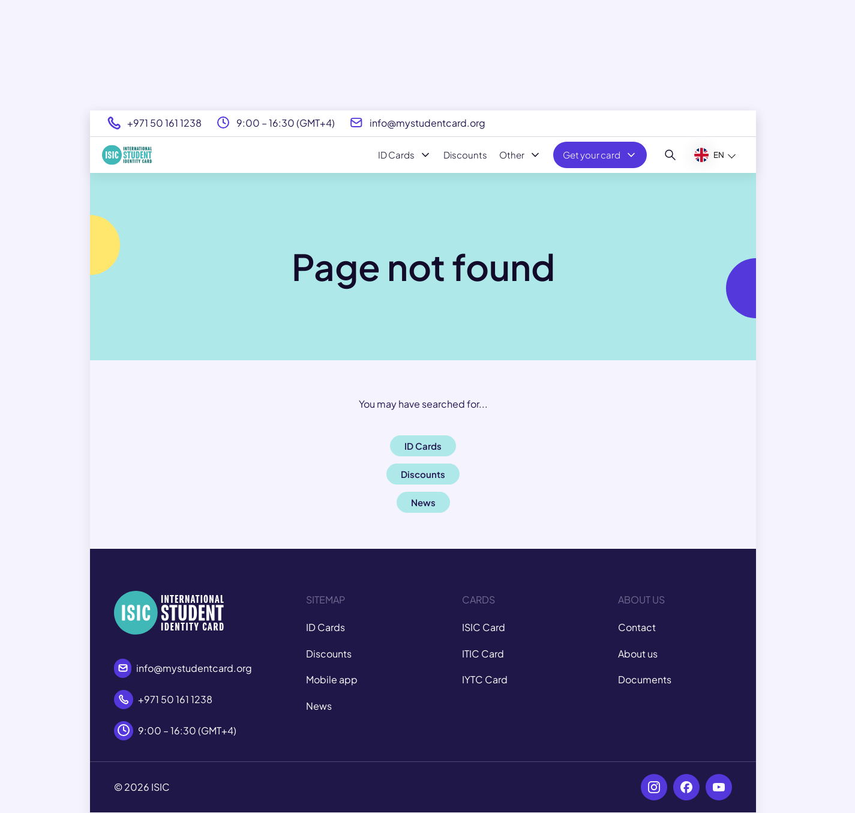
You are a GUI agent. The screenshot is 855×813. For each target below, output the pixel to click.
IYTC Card (485, 679)
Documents (644, 679)
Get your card (600, 155)
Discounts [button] (423, 474)
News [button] (423, 502)
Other (520, 155)
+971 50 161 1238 (164, 122)
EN (709, 155)
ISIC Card (483, 627)
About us (638, 653)
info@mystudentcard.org (427, 122)
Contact (637, 627)
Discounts (465, 154)
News (319, 706)
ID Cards (404, 155)
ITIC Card (483, 653)
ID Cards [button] (423, 446)
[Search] (670, 155)
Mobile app (332, 679)
